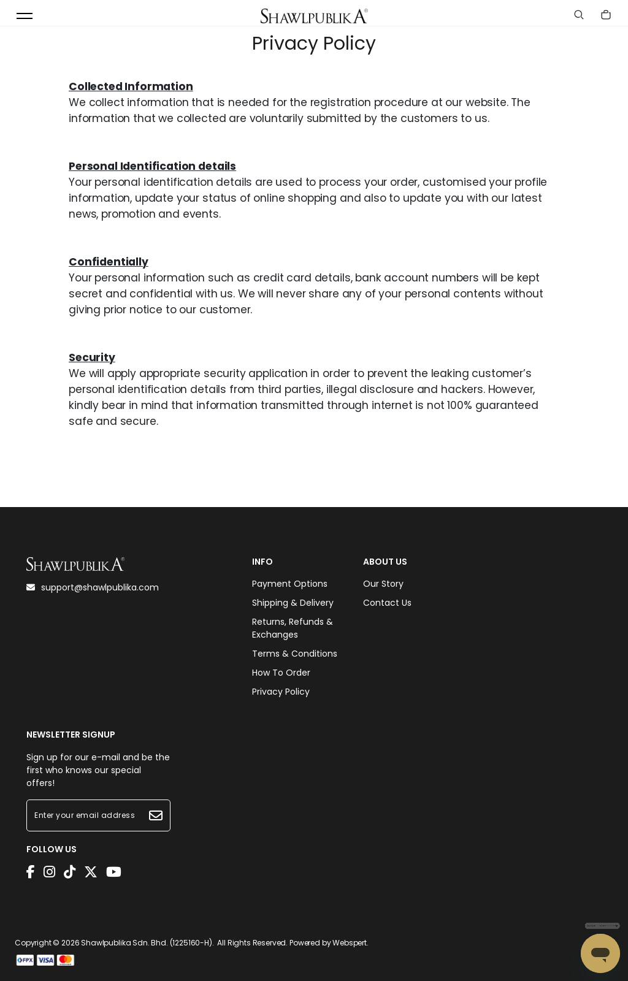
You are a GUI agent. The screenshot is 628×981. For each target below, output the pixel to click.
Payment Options (289, 584)
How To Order (281, 672)
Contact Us (387, 603)
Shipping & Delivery (293, 603)
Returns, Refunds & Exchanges (292, 628)
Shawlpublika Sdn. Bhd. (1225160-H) (146, 942)
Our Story (383, 584)
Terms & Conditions (294, 653)
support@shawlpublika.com (92, 587)
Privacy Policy (281, 691)
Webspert (349, 942)
